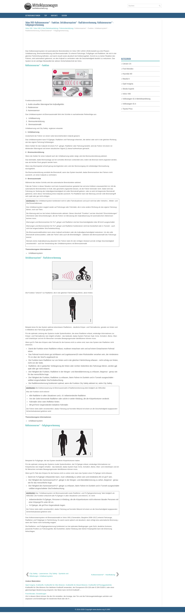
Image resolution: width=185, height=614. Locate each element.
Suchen (64, 15)
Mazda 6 (126, 79)
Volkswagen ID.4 (129, 104)
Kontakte (54, 15)
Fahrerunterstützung (66, 28)
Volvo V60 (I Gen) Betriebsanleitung (46, 28)
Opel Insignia (128, 84)
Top (45, 15)
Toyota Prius (128, 109)
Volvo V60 (28, 28)
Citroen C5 (127, 64)
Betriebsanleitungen (32, 15)
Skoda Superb (128, 89)
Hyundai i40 (127, 74)
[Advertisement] (72, 40)
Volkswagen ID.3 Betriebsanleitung (136, 99)
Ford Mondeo (128, 69)
